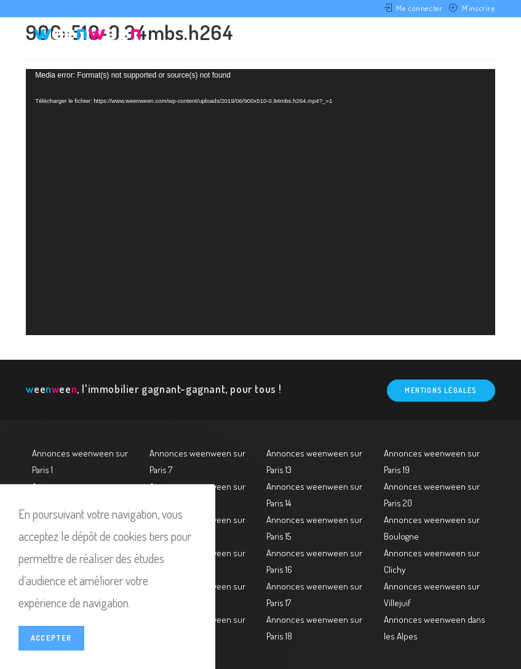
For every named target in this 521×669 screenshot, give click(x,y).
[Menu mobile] (475, 38)
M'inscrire (478, 8)
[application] (260, 202)
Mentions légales (441, 390)
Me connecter (419, 8)
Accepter (51, 638)
